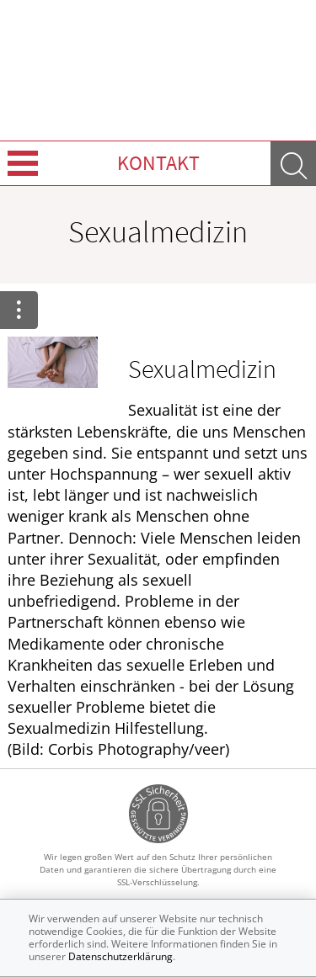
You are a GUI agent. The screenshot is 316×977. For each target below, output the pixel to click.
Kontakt (158, 163)
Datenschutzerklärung (120, 956)
